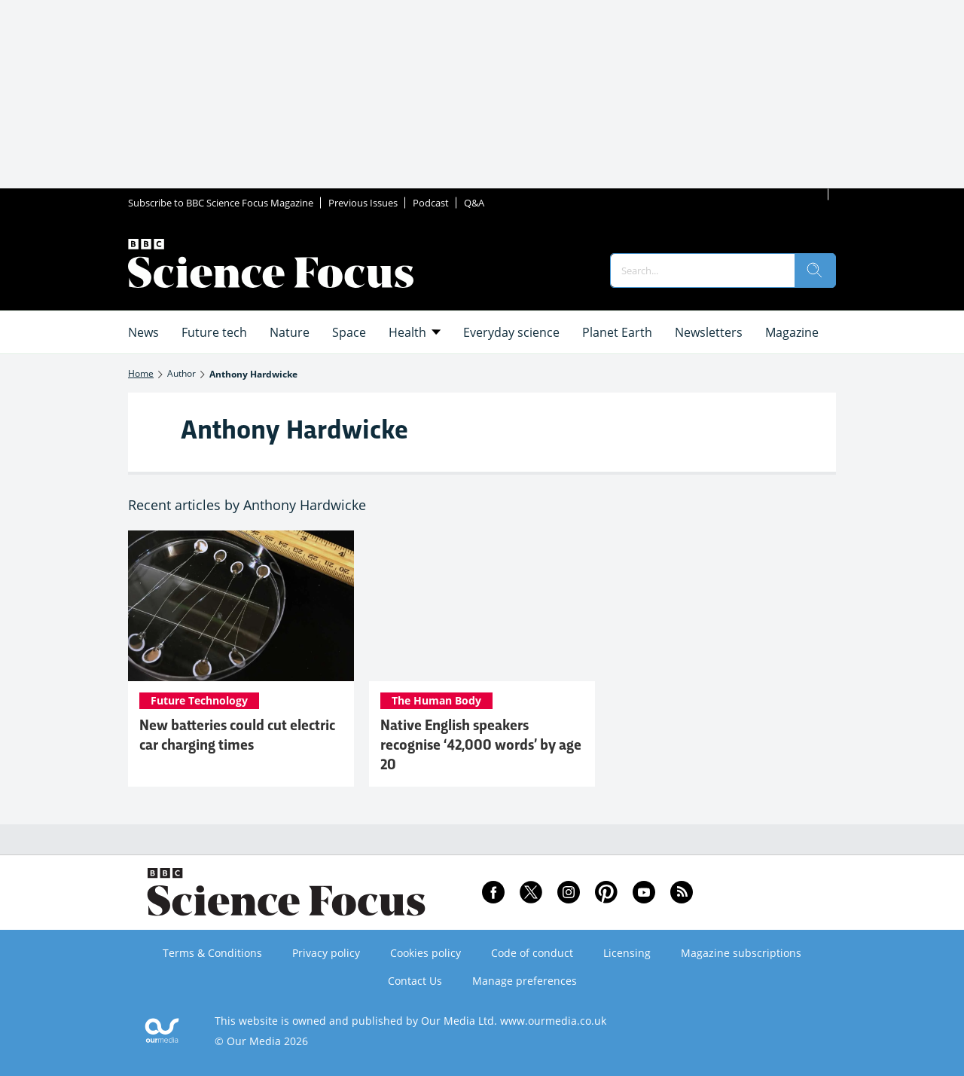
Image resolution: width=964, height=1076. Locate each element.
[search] (815, 270)
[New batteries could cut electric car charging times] (241, 605)
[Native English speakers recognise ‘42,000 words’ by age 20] (482, 605)
